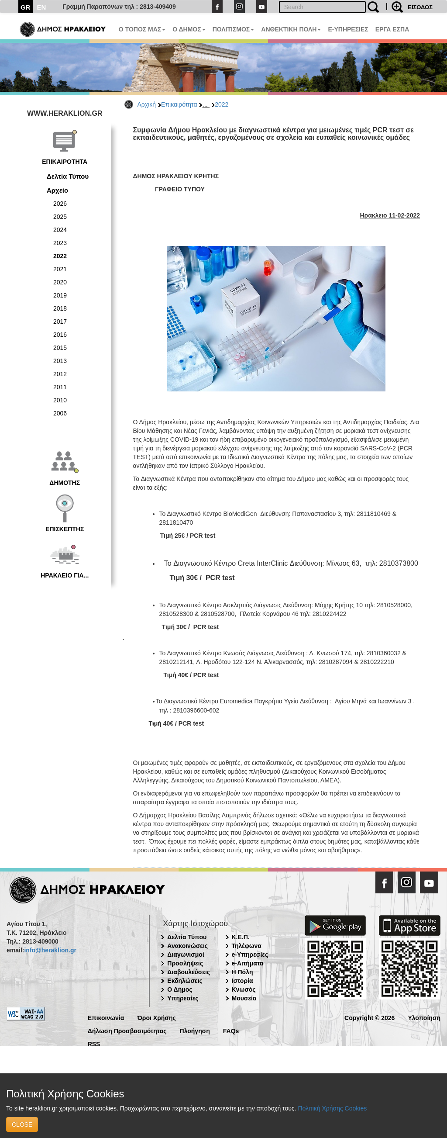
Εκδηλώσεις (185, 980)
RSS (94, 1043)
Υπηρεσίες (182, 998)
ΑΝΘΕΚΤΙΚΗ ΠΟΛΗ (291, 29)
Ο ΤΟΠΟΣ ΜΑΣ (142, 29)
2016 (60, 334)
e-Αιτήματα (248, 963)
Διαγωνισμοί (185, 954)
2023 (60, 242)
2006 (60, 413)
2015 (60, 347)
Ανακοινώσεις (187, 945)
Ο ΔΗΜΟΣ (188, 29)
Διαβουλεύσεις (188, 972)
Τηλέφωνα (246, 945)
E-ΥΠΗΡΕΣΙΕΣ (348, 29)
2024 (60, 229)
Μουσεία (244, 998)
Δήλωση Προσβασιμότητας (127, 1030)
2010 (60, 400)
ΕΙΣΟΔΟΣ (420, 7)
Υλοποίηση (424, 1017)
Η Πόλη (242, 972)
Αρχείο (57, 190)
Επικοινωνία (106, 1017)
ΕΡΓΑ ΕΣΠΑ (392, 29)
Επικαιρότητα (179, 104)
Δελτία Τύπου (68, 176)
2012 (60, 373)
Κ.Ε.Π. (241, 937)
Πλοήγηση (195, 1030)
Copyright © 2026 (369, 1017)
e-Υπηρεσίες (250, 954)
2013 (60, 360)
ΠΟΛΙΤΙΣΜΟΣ (233, 29)
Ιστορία (242, 980)
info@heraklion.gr (50, 950)
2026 (60, 203)
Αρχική (147, 104)
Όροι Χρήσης (156, 1017)
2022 (221, 104)
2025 (60, 216)
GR (26, 7)
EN (41, 7)
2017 (60, 321)
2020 (60, 282)
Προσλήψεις (185, 963)
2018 (60, 308)
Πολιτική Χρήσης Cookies (332, 1108)
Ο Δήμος (179, 989)
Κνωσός (244, 989)
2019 (60, 295)
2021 (60, 269)
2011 (60, 387)
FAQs (231, 1030)
